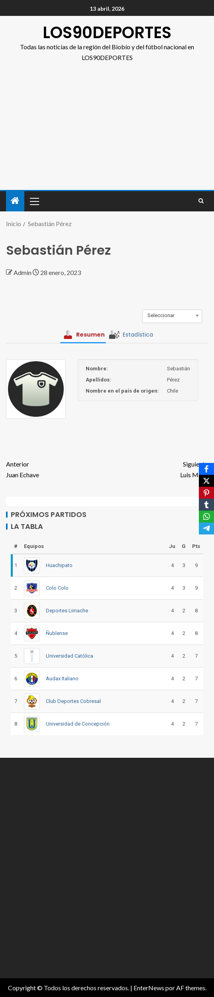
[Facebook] (206, 469)
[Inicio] (15, 201)
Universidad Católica (69, 656)
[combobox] (172, 315)
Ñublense (57, 633)
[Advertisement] (107, 122)
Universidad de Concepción (78, 724)
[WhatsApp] (206, 517)
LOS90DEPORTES (107, 32)
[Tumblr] (206, 505)
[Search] (201, 201)
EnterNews (149, 987)
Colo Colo (57, 588)
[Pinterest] (206, 493)
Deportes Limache (67, 611)
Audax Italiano (62, 678)
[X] (206, 481)
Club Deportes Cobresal (73, 701)
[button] (34, 201)
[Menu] (34, 201)
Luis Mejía (157, 468)
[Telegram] (206, 528)
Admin (23, 272)
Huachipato (59, 565)
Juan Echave (56, 468)
